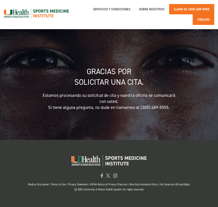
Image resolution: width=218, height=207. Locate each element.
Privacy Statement (78, 184)
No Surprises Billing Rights (175, 184)
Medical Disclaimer (39, 184)
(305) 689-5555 (155, 107)
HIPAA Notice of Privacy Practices (109, 184)
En (203, 19)
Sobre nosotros (151, 9)
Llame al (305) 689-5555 (191, 9)
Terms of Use (58, 184)
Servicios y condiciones (111, 9)
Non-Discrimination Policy (144, 184)
